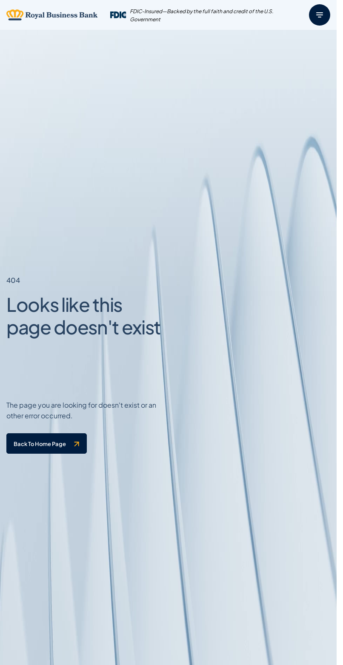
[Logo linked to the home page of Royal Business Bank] (52, 15)
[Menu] (319, 15)
